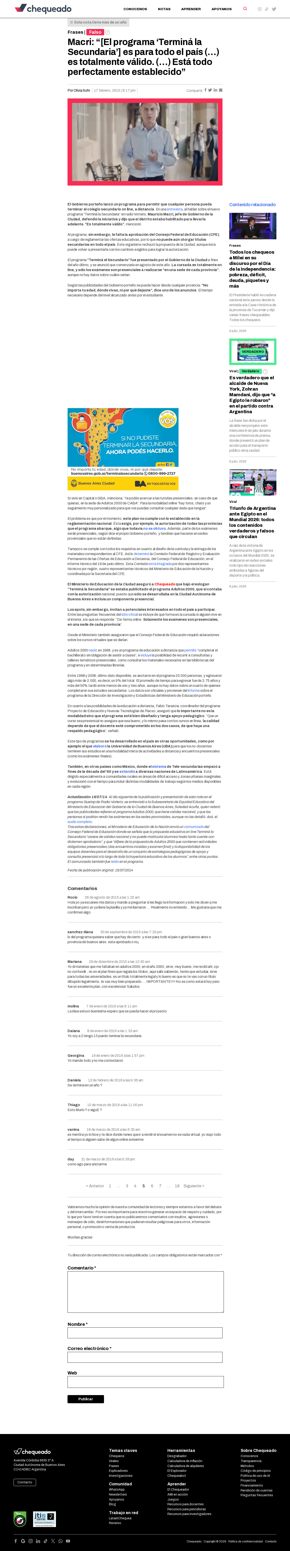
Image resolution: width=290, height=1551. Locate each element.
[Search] (245, 8)
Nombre (78, 1324)
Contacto (24, 1482)
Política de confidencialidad (245, 1541)
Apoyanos (222, 9)
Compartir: (195, 91)
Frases (75, 32)
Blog (112, 1504)
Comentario (82, 1267)
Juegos (173, 1499)
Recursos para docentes (185, 1504)
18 (177, 1186)
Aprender (191, 9)
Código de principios (256, 1470)
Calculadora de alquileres (185, 1466)
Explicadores (118, 1470)
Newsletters (118, 1494)
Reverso (115, 1523)
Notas (164, 9)
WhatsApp (117, 1489)
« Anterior (95, 1186)
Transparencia (251, 1461)
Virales (114, 1461)
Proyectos (248, 1480)
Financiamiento (252, 1485)
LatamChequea (120, 1518)
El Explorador (176, 1470)
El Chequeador (178, 1489)
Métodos (247, 1466)
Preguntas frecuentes (257, 1495)
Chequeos (116, 1456)
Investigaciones (121, 1475)
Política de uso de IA (255, 1475)
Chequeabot (176, 1475)
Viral (233, 371)
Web (72, 1372)
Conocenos (135, 9)
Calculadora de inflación (184, 1461)
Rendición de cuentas (257, 1490)
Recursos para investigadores (189, 1514)
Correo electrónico (89, 1348)
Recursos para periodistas (186, 1509)
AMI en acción (177, 1494)
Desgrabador (176, 1456)
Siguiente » (194, 1186)
